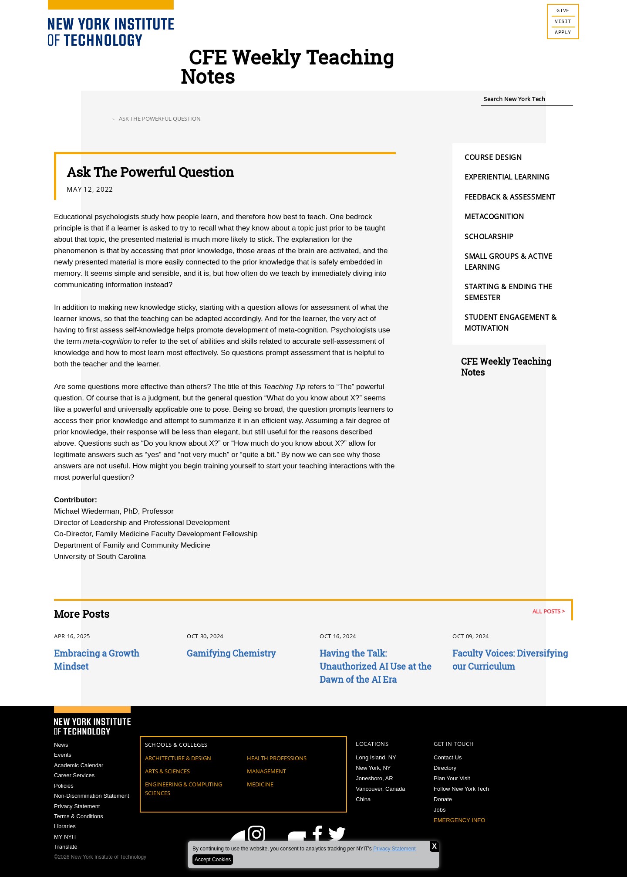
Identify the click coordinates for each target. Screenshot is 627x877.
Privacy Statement (394, 849)
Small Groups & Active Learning (509, 261)
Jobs (439, 809)
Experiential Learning (507, 177)
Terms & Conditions (78, 817)
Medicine (260, 784)
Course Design (493, 157)
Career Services (74, 776)
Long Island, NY (376, 757)
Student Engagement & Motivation (510, 322)
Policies (64, 786)
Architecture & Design (178, 758)
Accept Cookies (213, 860)
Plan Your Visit (452, 778)
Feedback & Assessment (510, 197)
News (61, 745)
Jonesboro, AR (374, 778)
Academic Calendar (78, 765)
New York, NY (373, 768)
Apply (563, 32)
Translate (66, 849)
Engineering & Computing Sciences (183, 788)
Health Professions (277, 758)
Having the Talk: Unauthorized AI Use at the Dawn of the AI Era (375, 666)
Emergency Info (459, 820)
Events (62, 755)
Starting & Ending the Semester (509, 292)
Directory (445, 768)
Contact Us (448, 757)
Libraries (65, 828)
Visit (563, 21)
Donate (443, 799)
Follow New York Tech (461, 789)
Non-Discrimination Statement (91, 796)
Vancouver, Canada (380, 789)
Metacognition (494, 216)
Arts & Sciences (167, 771)
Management (266, 771)
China (363, 799)
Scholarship (489, 236)
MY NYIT (65, 838)
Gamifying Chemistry (231, 653)
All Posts (546, 611)
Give (563, 10)
